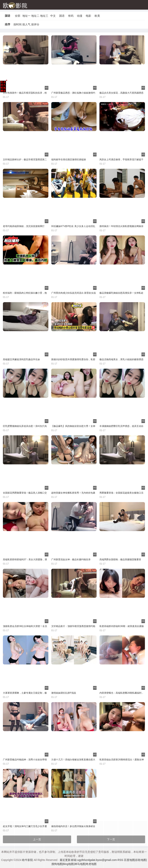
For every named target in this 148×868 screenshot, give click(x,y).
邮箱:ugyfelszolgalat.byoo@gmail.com (94, 859)
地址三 (44, 15)
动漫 (79, 15)
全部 (17, 15)
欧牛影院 (27, 859)
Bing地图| (68, 864)
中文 (53, 15)
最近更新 (65, 859)
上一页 (37, 839)
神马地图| (80, 864)
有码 (70, 15)
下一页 (111, 839)
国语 (62, 15)
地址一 (26, 15)
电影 (88, 15)
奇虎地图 (91, 864)
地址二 (35, 15)
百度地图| (129, 859)
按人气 (26, 24)
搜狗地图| (57, 864)
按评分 (35, 24)
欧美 (97, 15)
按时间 (17, 24)
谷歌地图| (141, 859)
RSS (120, 859)
